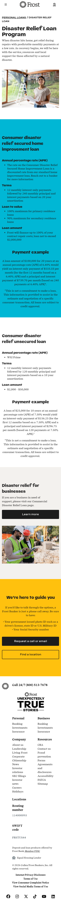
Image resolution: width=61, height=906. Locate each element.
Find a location (30, 654)
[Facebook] (8, 897)
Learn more (30, 514)
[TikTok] (35, 897)
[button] (5, 4)
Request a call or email (30, 641)
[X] (26, 897)
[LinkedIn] (53, 897)
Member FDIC (32, 851)
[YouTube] (44, 897)
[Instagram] (17, 897)
